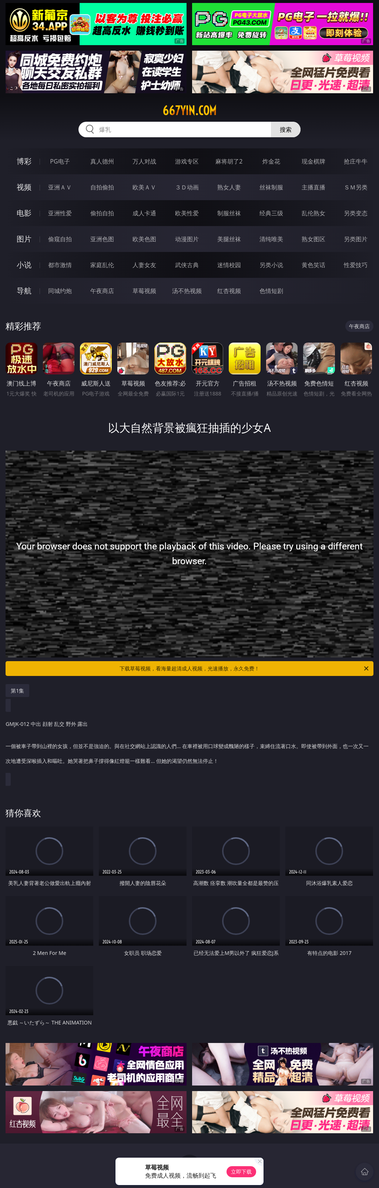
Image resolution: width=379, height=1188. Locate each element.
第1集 (17, 690)
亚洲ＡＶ (60, 187)
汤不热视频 (187, 291)
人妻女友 (144, 265)
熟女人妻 (229, 187)
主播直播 (313, 187)
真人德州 (102, 161)
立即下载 (241, 1171)
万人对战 (144, 161)
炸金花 (271, 161)
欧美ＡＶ (144, 187)
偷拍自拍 (102, 213)
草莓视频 (144, 291)
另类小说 (271, 265)
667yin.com (189, 110)
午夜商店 (102, 291)
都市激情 (60, 265)
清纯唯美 (271, 239)
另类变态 (356, 213)
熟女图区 (313, 239)
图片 (24, 239)
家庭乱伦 (102, 265)
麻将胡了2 (228, 161)
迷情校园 (229, 265)
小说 (24, 265)
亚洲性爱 (60, 213)
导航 (24, 291)
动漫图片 (187, 239)
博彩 (24, 161)
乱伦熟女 (313, 213)
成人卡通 (144, 213)
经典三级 (271, 213)
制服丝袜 (229, 213)
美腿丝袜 (229, 239)
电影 (24, 213)
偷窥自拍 (60, 239)
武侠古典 (187, 265)
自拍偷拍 (102, 187)
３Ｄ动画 (187, 187)
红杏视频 (229, 291)
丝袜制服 (271, 187)
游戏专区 (187, 161)
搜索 (286, 129)
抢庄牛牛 (356, 161)
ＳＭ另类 (356, 187)
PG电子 (60, 161)
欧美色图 (144, 239)
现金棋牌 (313, 161)
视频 (24, 187)
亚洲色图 (102, 239)
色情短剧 (271, 291)
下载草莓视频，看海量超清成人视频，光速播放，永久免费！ (245, 668)
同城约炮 (60, 291)
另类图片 (356, 239)
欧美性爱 (187, 213)
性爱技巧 (356, 265)
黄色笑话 (313, 265)
